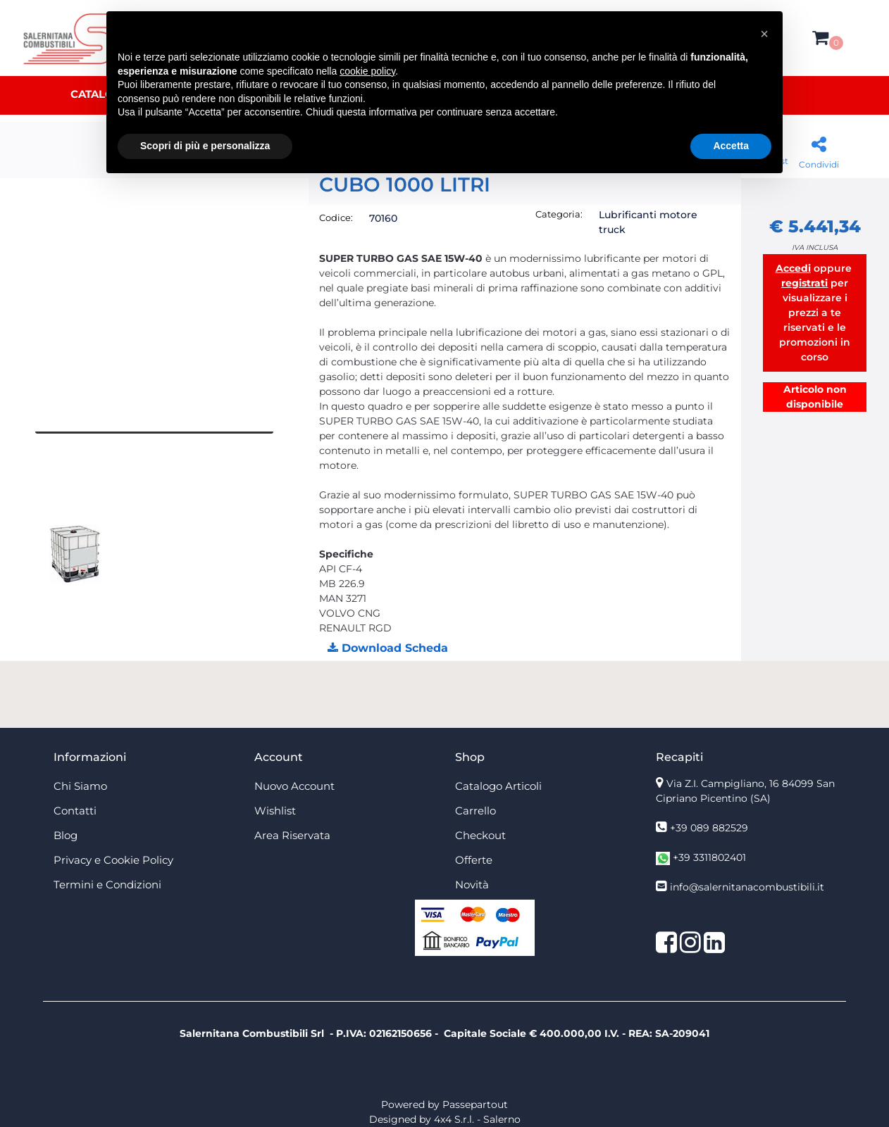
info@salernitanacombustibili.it (747, 887)
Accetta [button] (731, 145)
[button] (820, 38)
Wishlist (275, 810)
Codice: (336, 217)
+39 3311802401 (709, 857)
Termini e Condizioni (107, 884)
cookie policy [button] (367, 71)
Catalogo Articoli (498, 786)
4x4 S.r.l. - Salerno (477, 1119)
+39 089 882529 (709, 827)
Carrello (475, 810)
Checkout (480, 835)
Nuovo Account (294, 786)
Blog (65, 835)
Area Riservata (292, 835)
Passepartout (475, 1104)
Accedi (793, 268)
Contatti (75, 810)
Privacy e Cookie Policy (113, 860)
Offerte (473, 860)
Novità (472, 884)
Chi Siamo (80, 786)
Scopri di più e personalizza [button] (205, 145)
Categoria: (559, 214)
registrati (804, 283)
